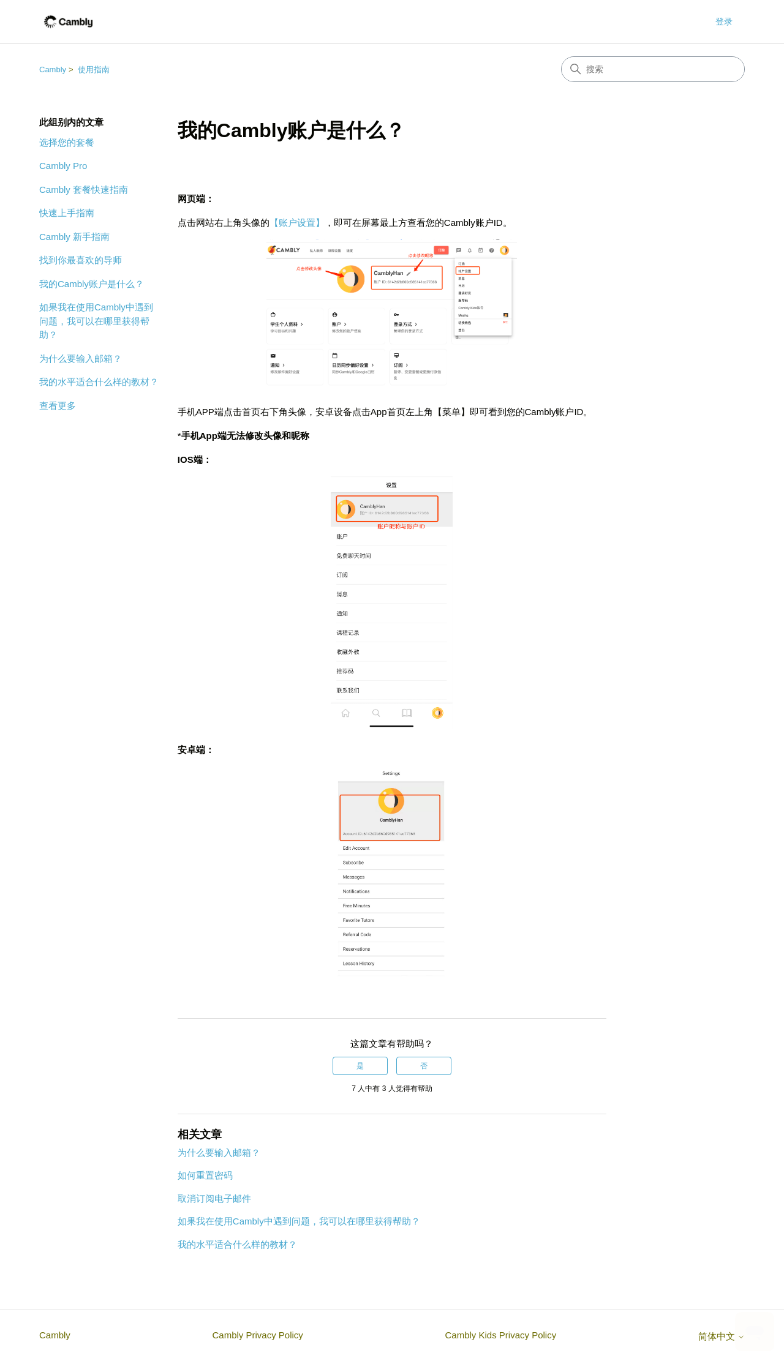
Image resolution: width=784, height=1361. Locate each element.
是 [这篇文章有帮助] (360, 1066)
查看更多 (57, 405)
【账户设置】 (297, 222)
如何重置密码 (205, 1175)
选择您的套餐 (66, 142)
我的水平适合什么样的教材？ (99, 382)
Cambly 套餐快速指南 (83, 189)
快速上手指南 (66, 213)
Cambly (52, 69)
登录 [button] (724, 21)
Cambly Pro (63, 165)
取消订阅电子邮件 (214, 1198)
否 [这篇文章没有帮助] (424, 1066)
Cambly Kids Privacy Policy (500, 1335)
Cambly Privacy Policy (257, 1335)
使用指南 (94, 69)
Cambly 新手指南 (74, 236)
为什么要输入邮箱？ (80, 358)
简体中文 (721, 1336)
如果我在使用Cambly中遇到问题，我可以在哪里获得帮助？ (96, 321)
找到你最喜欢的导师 (80, 260)
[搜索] (653, 69)
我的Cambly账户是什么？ (91, 284)
